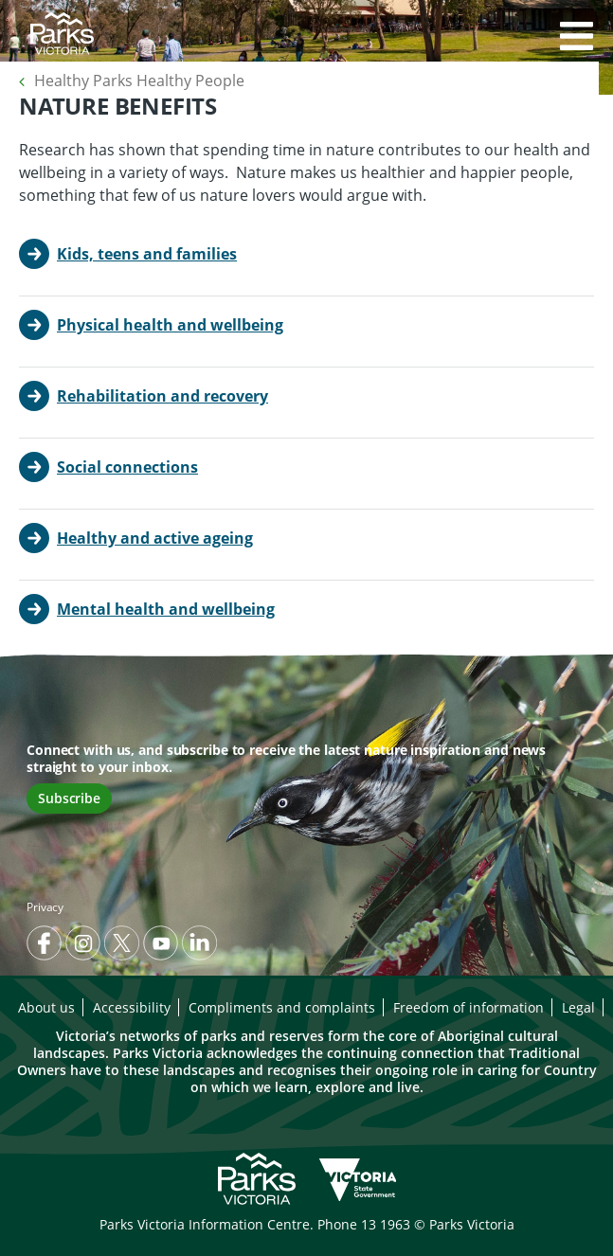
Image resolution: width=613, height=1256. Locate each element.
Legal (578, 1007)
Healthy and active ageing (155, 538)
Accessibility (132, 1007)
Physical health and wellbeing (170, 324)
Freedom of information (468, 1007)
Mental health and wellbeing (166, 609)
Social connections (127, 466)
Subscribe (69, 798)
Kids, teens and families (147, 253)
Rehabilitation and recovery (162, 395)
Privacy (45, 907)
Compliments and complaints (282, 1007)
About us (46, 1007)
